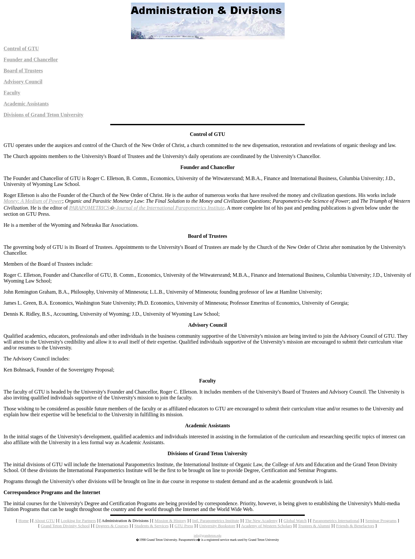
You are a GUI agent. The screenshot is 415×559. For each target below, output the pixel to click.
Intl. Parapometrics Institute (215, 520)
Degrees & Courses (112, 525)
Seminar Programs (381, 520)
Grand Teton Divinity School (65, 525)
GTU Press (183, 525)
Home (23, 520)
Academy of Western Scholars (266, 525)
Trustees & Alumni (314, 525)
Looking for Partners (78, 520)
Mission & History (170, 520)
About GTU (44, 520)
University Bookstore (217, 525)
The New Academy (261, 520)
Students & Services (152, 525)
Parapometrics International (336, 520)
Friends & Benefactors (355, 525)
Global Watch (295, 520)
